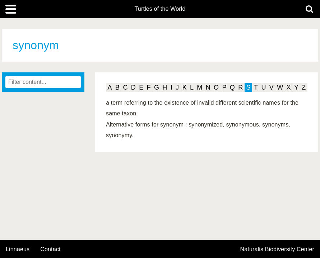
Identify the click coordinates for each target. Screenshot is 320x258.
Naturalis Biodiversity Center (277, 249)
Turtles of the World (160, 9)
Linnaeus (17, 249)
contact (50, 249)
